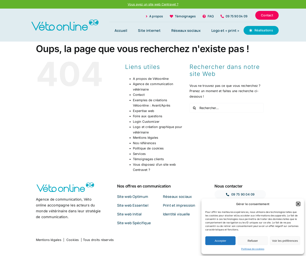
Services (139, 154)
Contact (139, 95)
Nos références (144, 143)
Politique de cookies (252, 248)
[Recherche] (194, 108)
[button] (298, 204)
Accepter (220, 240)
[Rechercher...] (226, 108)
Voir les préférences (285, 240)
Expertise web (143, 111)
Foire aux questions (147, 116)
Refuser (253, 240)
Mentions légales (145, 138)
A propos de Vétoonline (151, 79)
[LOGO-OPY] (65, 20)
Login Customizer (146, 122)
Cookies (72, 240)
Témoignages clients (148, 159)
